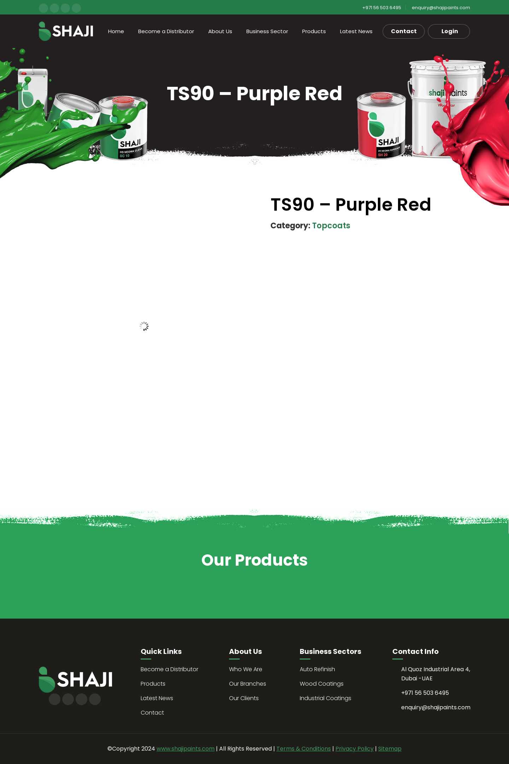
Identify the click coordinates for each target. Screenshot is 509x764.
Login (449, 31)
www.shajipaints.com (186, 749)
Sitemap (390, 749)
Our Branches (247, 684)
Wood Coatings (322, 684)
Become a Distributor (166, 31)
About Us (220, 31)
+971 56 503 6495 (381, 7)
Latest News (356, 31)
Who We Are (245, 669)
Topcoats (331, 225)
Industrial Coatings (325, 698)
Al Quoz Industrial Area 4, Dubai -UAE (435, 673)
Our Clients (244, 698)
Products (314, 31)
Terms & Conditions (303, 749)
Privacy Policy (354, 749)
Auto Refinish (317, 669)
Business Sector (267, 31)
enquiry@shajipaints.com (441, 7)
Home (116, 31)
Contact (404, 31)
